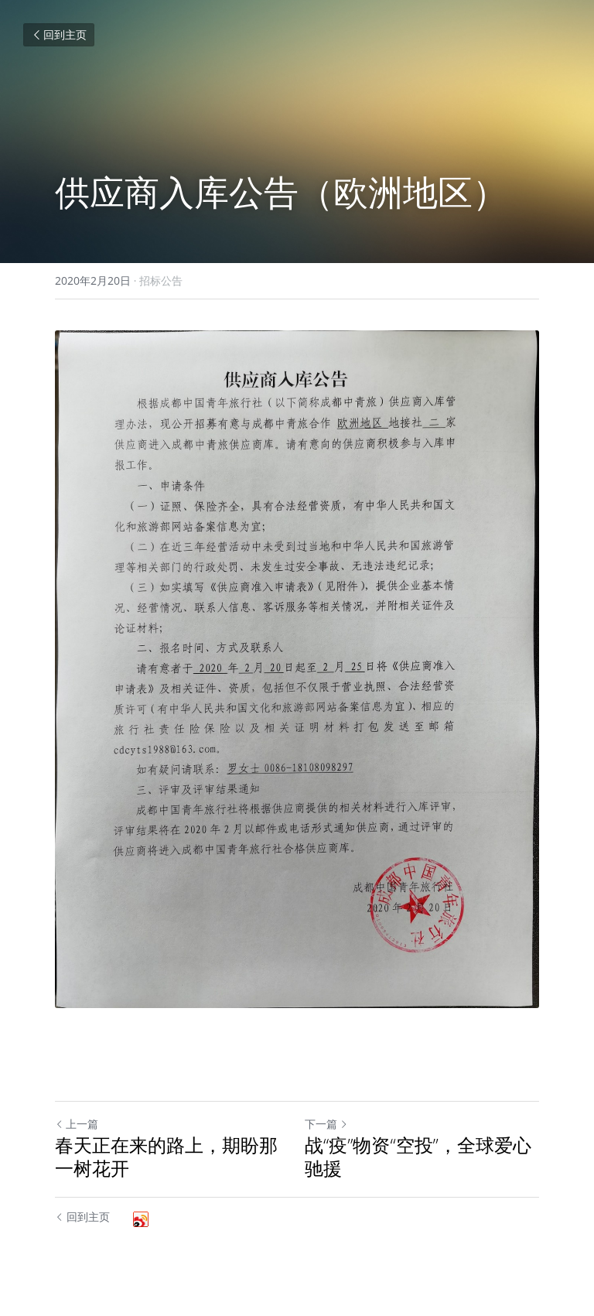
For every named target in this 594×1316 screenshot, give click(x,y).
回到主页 (59, 34)
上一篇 (76, 1123)
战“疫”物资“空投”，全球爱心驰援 (418, 1156)
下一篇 (326, 1123)
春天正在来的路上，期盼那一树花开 (166, 1156)
